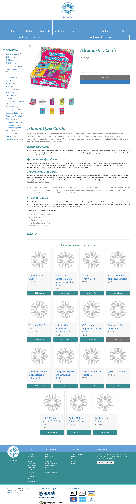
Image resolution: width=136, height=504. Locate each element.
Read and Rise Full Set (38, 327)
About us (48, 461)
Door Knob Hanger (14, 66)
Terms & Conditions (77, 454)
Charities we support (51, 472)
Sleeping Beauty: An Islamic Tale (91, 373)
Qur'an (122, 31)
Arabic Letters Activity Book (88, 277)
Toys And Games (14, 139)
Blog (46, 454)
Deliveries (74, 456)
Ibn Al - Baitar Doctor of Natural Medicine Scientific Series (65, 280)
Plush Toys (11, 119)
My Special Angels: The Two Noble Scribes (65, 375)
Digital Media (12, 63)
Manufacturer (32, 481)
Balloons (10, 57)
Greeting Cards (12, 89)
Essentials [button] (12, 50)
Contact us (48, 459)
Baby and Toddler (13, 54)
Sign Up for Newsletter (105, 462)
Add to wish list (105, 82)
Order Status (49, 456)
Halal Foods (75, 31)
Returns (73, 459)
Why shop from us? (51, 465)
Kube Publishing (13, 107)
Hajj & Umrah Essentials (11, 93)
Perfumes (106, 31)
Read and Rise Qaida (102, 420)
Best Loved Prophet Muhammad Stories (117, 277)
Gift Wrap (10, 83)
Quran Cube (11, 133)
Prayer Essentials (14, 122)
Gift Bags (10, 80)
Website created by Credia (15, 493)
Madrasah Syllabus (15, 113)
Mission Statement (51, 463)
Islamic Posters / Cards (15, 102)
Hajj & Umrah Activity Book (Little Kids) (52, 421)
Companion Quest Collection (116, 327)
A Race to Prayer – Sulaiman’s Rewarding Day (64, 328)
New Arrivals (32, 456)
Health (91, 31)
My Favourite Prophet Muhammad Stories (92, 328)
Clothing (29, 31)
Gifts (9, 86)
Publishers (31, 477)
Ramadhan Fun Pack (36, 277)
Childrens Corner (14, 60)
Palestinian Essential (15, 116)
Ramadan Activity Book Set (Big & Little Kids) (38, 375)
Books (14, 31)
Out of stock (105, 77)
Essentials (45, 31)
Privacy (73, 461)
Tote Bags (11, 136)
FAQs (47, 468)
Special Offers (32, 454)
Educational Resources (14, 70)
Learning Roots (13, 110)
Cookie (73, 463)
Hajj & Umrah (60, 31)
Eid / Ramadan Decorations (12, 76)
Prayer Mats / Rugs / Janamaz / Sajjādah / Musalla (14, 127)
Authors (30, 479)
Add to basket (39, 293)
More (111, 36)
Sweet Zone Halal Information (54, 470)
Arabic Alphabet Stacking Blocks (77, 420)
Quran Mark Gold (116, 372)
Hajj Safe (10, 98)
